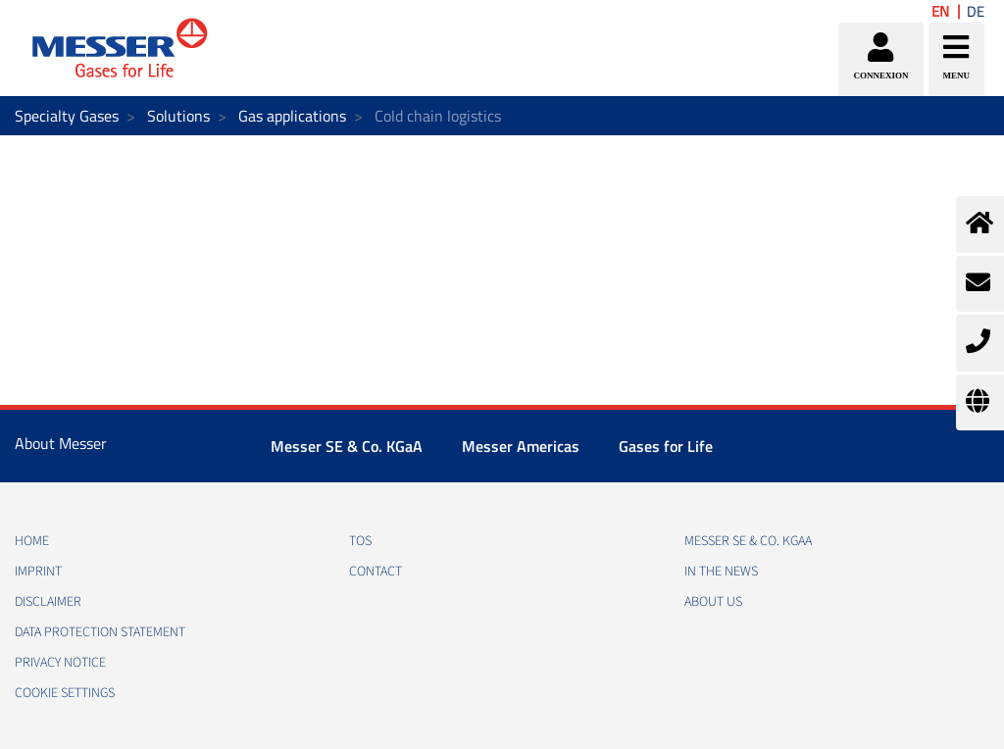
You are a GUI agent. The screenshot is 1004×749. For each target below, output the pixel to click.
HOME (32, 541)
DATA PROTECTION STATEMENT (100, 632)
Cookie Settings (65, 693)
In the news (721, 571)
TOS (360, 541)
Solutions (178, 115)
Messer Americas (520, 446)
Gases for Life (666, 446)
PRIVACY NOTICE (60, 663)
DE (975, 11)
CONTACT (375, 571)
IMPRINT (38, 571)
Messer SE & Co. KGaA (347, 446)
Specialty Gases (67, 115)
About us (713, 602)
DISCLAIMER (48, 602)
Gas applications (292, 115)
